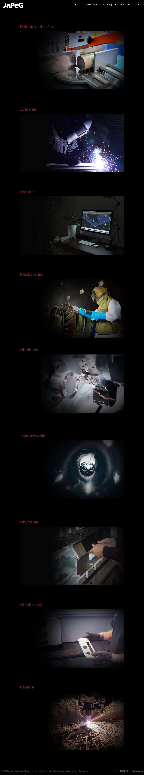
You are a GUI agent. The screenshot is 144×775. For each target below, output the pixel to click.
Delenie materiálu (36, 26)
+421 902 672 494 (122, 770)
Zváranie (28, 109)
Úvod (75, 4)
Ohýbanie (29, 522)
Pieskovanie (31, 274)
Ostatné (27, 192)
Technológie (108, 4)
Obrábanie (29, 350)
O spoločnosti (90, 4)
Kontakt (139, 4)
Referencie (125, 4)
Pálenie (27, 687)
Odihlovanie (31, 604)
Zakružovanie (32, 436)
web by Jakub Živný (80, 771)
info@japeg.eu (136, 770)
